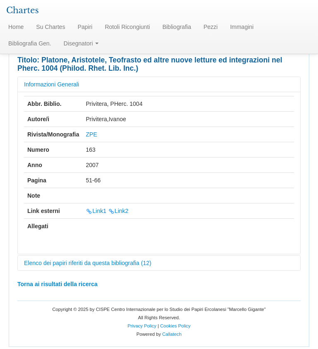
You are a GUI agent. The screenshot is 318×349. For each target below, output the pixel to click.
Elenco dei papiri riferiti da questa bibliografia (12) (87, 263)
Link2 (118, 211)
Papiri (84, 27)
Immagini (242, 27)
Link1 (96, 211)
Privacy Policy (142, 325)
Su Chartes (50, 27)
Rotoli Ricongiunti (127, 27)
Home (16, 27)
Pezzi (210, 27)
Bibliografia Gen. (29, 43)
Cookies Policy (175, 325)
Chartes (22, 10)
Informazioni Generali (51, 84)
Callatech (172, 334)
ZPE (91, 134)
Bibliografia (176, 27)
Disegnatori (81, 43)
